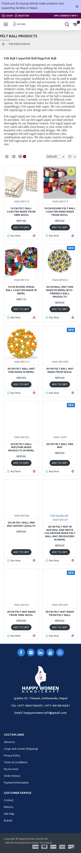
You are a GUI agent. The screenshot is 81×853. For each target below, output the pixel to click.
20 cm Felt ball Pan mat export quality (21, 524)
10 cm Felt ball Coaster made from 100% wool (21, 211)
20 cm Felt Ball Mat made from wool (60, 370)
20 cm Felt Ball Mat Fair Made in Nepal (21, 370)
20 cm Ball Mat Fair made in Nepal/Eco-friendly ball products (59, 291)
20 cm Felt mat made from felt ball (59, 613)
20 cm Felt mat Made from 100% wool (21, 613)
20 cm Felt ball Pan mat (59, 446)
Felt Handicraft (59, 515)
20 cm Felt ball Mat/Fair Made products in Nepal (21, 447)
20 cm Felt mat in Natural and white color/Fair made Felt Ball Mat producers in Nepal (59, 533)
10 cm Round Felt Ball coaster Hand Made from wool (60, 211)
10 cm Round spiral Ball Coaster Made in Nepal (21, 290)
